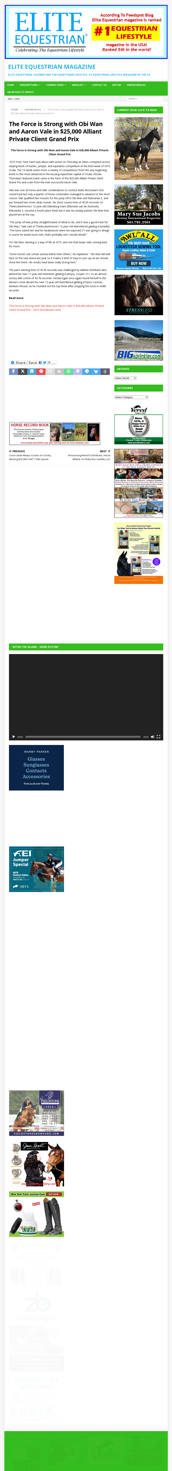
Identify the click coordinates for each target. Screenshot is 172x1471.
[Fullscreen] (158, 737)
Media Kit (77, 85)
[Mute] (152, 737)
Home (10, 85)
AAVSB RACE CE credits (20, 92)
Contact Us (99, 85)
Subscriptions (29, 85)
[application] (86, 697)
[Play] (14, 737)
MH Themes (73, 1462)
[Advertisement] (60, 336)
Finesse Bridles (136, 85)
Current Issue (54, 85)
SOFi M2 (116, 85)
